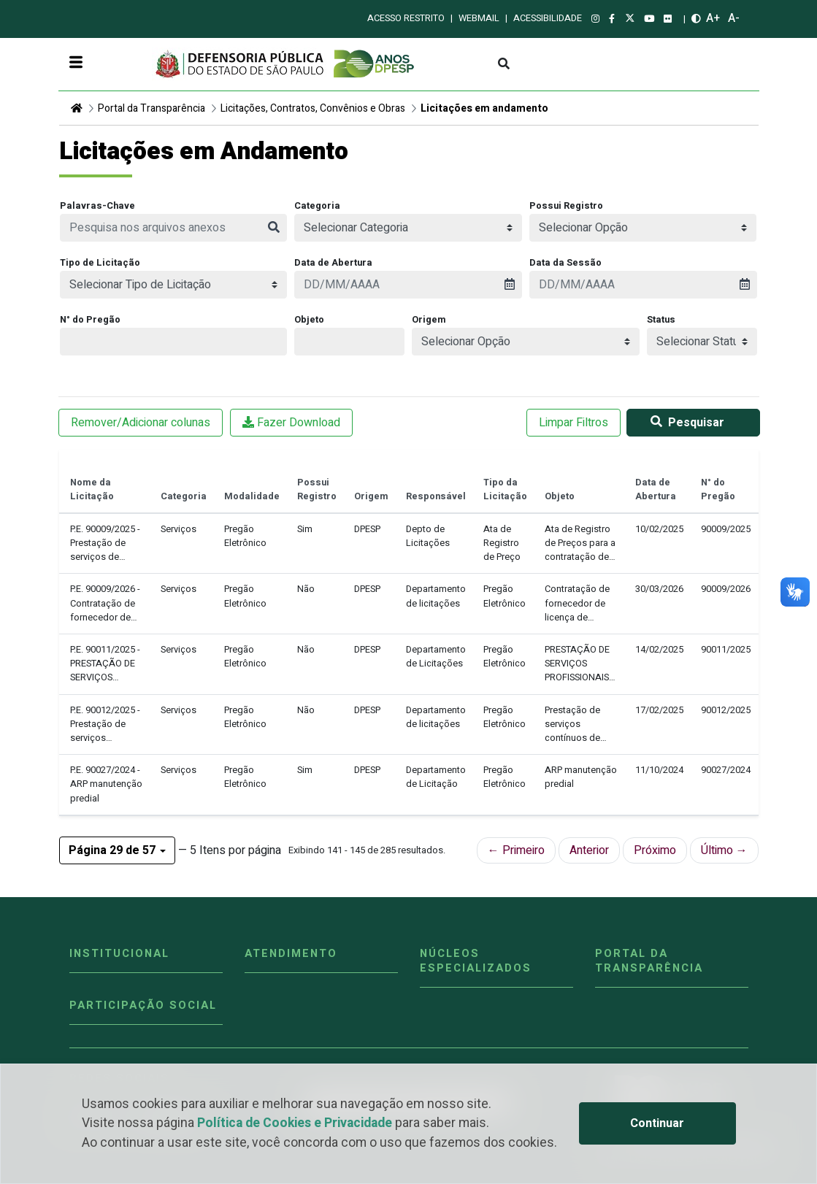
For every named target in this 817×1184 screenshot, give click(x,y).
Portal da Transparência (151, 108)
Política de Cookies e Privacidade (294, 1123)
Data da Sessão (565, 262)
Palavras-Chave (97, 205)
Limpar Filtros (573, 422)
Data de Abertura (333, 262)
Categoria (317, 205)
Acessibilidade (547, 18)
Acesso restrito (406, 18)
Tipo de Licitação (100, 262)
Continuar (657, 1123)
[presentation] (408, 285)
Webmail (479, 18)
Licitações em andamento (484, 108)
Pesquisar (684, 422)
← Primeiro (516, 850)
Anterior (589, 850)
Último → (724, 850)
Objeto (309, 319)
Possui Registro (566, 205)
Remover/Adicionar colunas (140, 422)
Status (661, 319)
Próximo (655, 850)
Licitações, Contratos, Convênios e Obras (312, 108)
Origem (429, 319)
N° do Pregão (90, 319)
